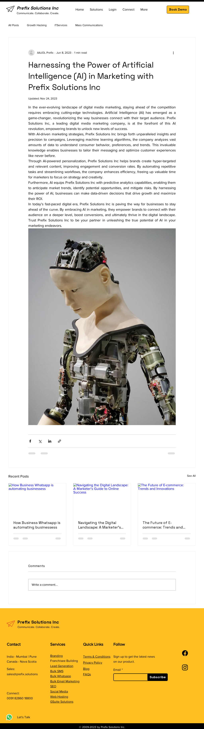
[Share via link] (59, 441)
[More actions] (173, 52)
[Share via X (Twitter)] (40, 441)
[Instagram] (185, 667)
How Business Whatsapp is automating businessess (36, 525)
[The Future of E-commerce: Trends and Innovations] (166, 499)
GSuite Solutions (61, 701)
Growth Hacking (37, 25)
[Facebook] (185, 653)
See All (191, 475)
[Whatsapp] (9, 717)
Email (117, 669)
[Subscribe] (157, 677)
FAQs (87, 674)
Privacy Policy (92, 662)
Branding (56, 655)
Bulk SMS (56, 671)
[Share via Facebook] (30, 441)
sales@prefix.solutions (22, 674)
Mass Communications (89, 25)
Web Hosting (59, 696)
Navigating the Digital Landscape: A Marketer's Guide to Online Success (99, 525)
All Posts (13, 25)
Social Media (59, 691)
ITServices (61, 25)
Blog (86, 668)
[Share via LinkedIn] (50, 441)
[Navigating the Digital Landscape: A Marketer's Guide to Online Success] (102, 499)
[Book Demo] (178, 10)
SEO (53, 686)
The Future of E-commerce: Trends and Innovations (163, 525)
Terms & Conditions (96, 656)
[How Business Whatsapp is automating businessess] (37, 499)
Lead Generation (61, 666)
